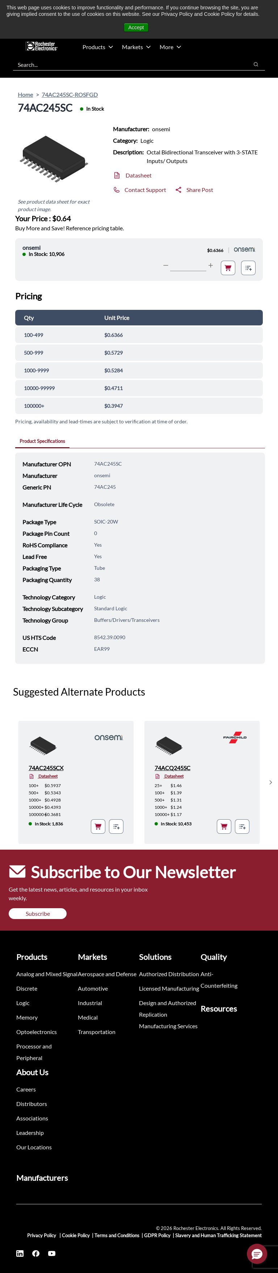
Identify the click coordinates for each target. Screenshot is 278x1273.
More (170, 46)
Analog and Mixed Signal (46, 973)
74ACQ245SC (172, 767)
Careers (26, 1089)
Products (98, 46)
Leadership (30, 1132)
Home (25, 94)
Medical (88, 1017)
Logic (22, 1002)
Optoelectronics (36, 1031)
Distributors (31, 1103)
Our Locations (34, 1147)
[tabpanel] (140, 558)
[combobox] (127, 64)
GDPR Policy (157, 1235)
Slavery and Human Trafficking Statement (218, 1235)
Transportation (96, 1031)
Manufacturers (42, 1178)
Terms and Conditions (116, 1235)
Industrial (90, 1002)
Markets (136, 46)
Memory (27, 1017)
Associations (32, 1118)
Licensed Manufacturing (169, 988)
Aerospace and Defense (107, 973)
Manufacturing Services (168, 1025)
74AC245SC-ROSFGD (70, 94)
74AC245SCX (46, 767)
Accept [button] (136, 27)
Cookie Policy (76, 1235)
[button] (257, 1254)
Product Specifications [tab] (42, 441)
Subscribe (38, 913)
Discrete (26, 988)
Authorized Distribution (169, 973)
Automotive (93, 988)
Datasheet (139, 175)
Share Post (199, 189)
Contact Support (145, 189)
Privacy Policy (42, 1235)
